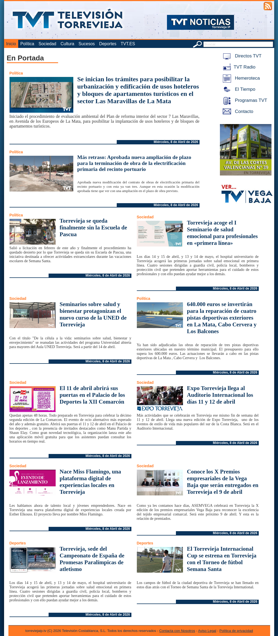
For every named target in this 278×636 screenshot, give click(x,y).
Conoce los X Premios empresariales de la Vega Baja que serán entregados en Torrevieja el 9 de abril (222, 481)
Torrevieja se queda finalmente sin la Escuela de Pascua (93, 228)
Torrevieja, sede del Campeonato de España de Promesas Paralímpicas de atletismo (92, 559)
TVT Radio (238, 67)
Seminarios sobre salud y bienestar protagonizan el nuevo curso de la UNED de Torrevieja (93, 314)
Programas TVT (244, 100)
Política (27, 43)
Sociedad (47, 43)
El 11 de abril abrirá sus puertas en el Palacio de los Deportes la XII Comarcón (92, 395)
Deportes (107, 43)
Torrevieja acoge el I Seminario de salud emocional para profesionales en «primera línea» (222, 232)
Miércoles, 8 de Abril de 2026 (176, 142)
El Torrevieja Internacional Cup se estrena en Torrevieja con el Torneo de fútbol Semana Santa (222, 559)
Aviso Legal (207, 631)
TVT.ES (128, 43)
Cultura (67, 43)
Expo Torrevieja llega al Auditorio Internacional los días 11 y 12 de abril (220, 395)
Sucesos (86, 43)
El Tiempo (238, 89)
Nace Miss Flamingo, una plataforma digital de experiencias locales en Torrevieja (90, 481)
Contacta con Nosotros (177, 631)
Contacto (237, 111)
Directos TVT (241, 56)
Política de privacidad (236, 631)
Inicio (11, 43)
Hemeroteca (240, 78)
